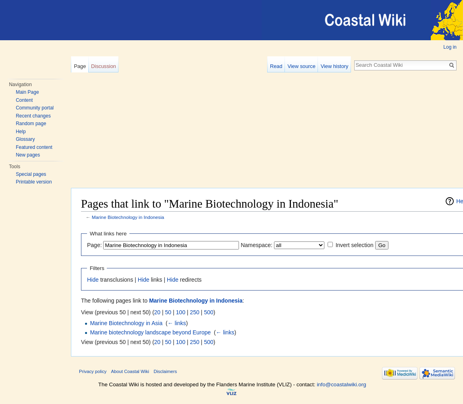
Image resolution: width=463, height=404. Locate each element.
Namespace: (256, 245)
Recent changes (33, 116)
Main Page (27, 92)
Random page (31, 123)
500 (208, 312)
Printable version (34, 182)
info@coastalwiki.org (341, 384)
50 (168, 312)
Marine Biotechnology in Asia (126, 323)
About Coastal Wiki (130, 371)
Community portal (35, 108)
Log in (450, 47)
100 (180, 312)
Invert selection (355, 245)
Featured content (34, 147)
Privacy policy (92, 371)
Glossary (25, 139)
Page (80, 66)
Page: (94, 245)
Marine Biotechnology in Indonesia (128, 217)
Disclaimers (165, 371)
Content (24, 100)
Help (21, 131)
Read (276, 66)
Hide (93, 279)
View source (301, 66)
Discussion (103, 66)
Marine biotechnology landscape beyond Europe (150, 332)
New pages (28, 155)
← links (177, 323)
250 (194, 312)
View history (335, 66)
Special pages (31, 174)
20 (157, 312)
